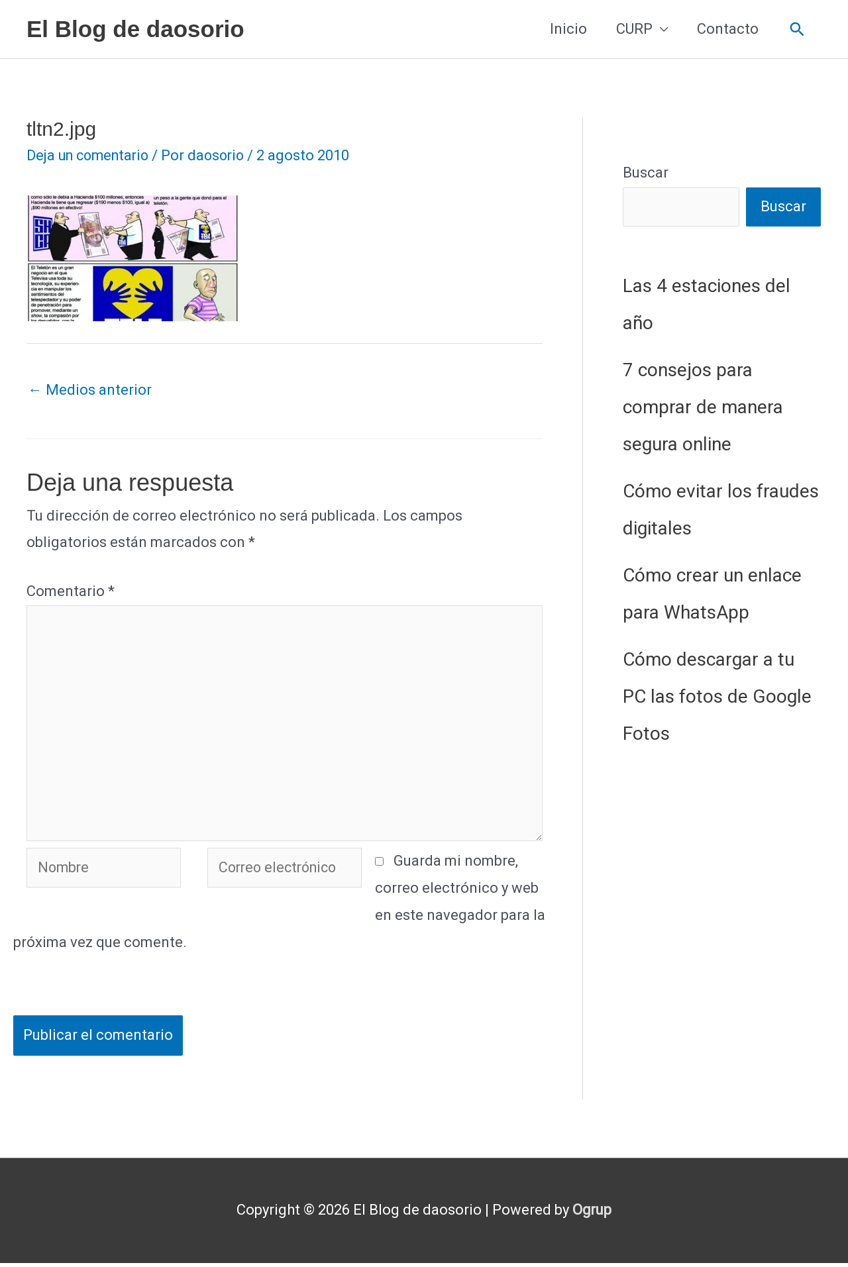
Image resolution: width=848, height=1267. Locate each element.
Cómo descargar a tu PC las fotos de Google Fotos (717, 696)
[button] (797, 29)
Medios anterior (90, 389)
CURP (634, 29)
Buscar (645, 172)
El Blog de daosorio (135, 29)
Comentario (70, 591)
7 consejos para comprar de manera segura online (703, 407)
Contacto (728, 29)
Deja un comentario (91, 155)
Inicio (568, 29)
